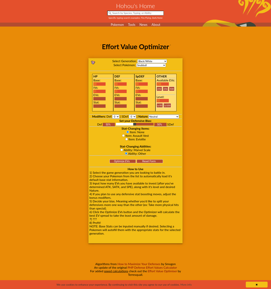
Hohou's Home (135, 5)
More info (186, 284)
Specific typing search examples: (136, 17)
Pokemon (117, 25)
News (143, 25)
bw (152, 61)
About (155, 25)
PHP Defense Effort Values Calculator (152, 267)
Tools (131, 25)
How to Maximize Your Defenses (138, 264)
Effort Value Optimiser (162, 271)
